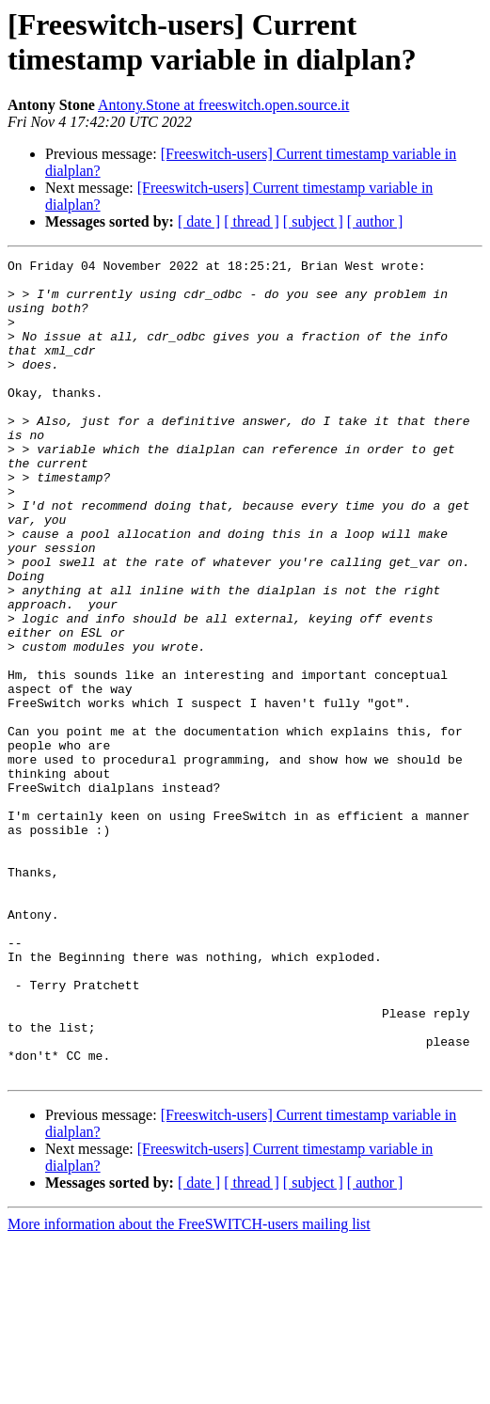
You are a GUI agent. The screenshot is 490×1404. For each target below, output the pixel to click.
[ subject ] (313, 221)
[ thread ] (251, 221)
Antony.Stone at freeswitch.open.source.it (223, 105)
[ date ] (199, 221)
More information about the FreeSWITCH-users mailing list (189, 1388)
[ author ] (375, 221)
